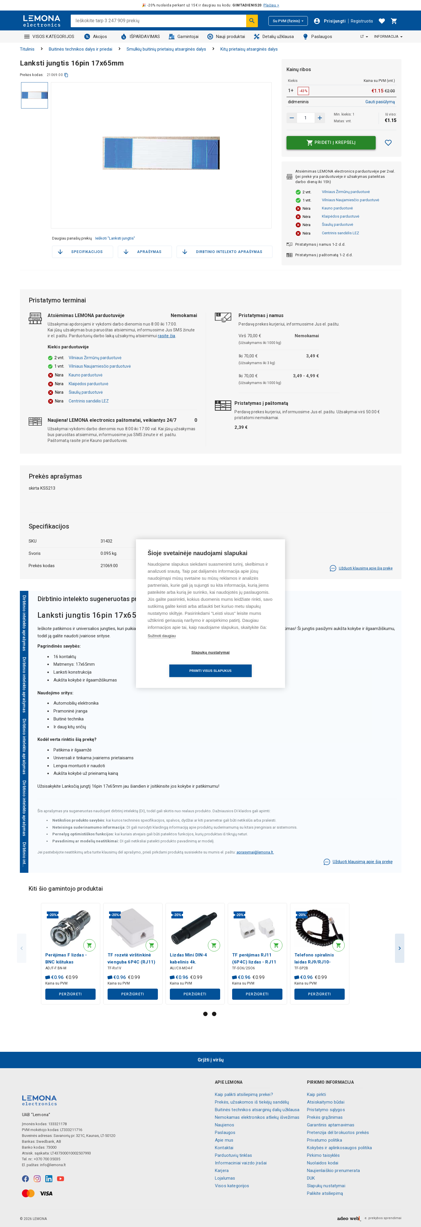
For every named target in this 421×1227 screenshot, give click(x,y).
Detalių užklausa (274, 36)
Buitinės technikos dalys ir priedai (80, 49)
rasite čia (166, 335)
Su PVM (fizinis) (288, 21)
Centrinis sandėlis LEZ (340, 233)
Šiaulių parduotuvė (337, 224)
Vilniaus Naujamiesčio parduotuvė (350, 200)
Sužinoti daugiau (162, 645)
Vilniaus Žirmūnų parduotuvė (346, 192)
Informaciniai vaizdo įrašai (241, 1163)
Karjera (222, 1170)
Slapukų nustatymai (326, 1185)
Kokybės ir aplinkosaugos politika (339, 1147)
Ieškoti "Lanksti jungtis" (115, 238)
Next (399, 948)
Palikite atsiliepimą (325, 1193)
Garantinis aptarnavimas (330, 1125)
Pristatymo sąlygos (326, 1109)
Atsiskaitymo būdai (325, 1102)
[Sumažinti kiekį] (320, 118)
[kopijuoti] (66, 75)
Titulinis (27, 49)
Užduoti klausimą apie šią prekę (361, 568)
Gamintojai (184, 36)
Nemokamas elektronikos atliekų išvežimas (257, 1117)
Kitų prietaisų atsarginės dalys (249, 49)
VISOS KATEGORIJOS (49, 36)
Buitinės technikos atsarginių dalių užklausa (257, 1109)
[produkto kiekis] (306, 118)
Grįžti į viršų (211, 1060)
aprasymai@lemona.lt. (255, 852)
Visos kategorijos (232, 1185)
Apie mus (224, 1140)
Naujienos (224, 1125)
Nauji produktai (226, 36)
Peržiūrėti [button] (70, 995)
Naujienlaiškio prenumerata (333, 1170)
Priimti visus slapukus (244, 661)
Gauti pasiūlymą (380, 101)
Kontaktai (224, 1147)
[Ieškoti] (252, 21)
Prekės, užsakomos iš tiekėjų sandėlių (252, 1102)
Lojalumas (225, 1178)
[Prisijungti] (329, 21)
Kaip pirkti (316, 1094)
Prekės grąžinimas (325, 1117)
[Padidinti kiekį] (292, 118)
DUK (311, 1178)
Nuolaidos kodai (322, 1163)
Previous (21, 948)
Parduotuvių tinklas (233, 1155)
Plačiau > (271, 5)
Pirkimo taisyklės (323, 1155)
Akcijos (95, 36)
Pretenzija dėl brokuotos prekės (338, 1132)
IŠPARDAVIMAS (140, 36)
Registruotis (362, 21)
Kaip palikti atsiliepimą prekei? (244, 1094)
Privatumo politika (324, 1140)
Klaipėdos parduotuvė (340, 216)
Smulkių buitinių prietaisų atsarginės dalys (166, 49)
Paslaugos (317, 36)
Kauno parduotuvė (337, 208)
